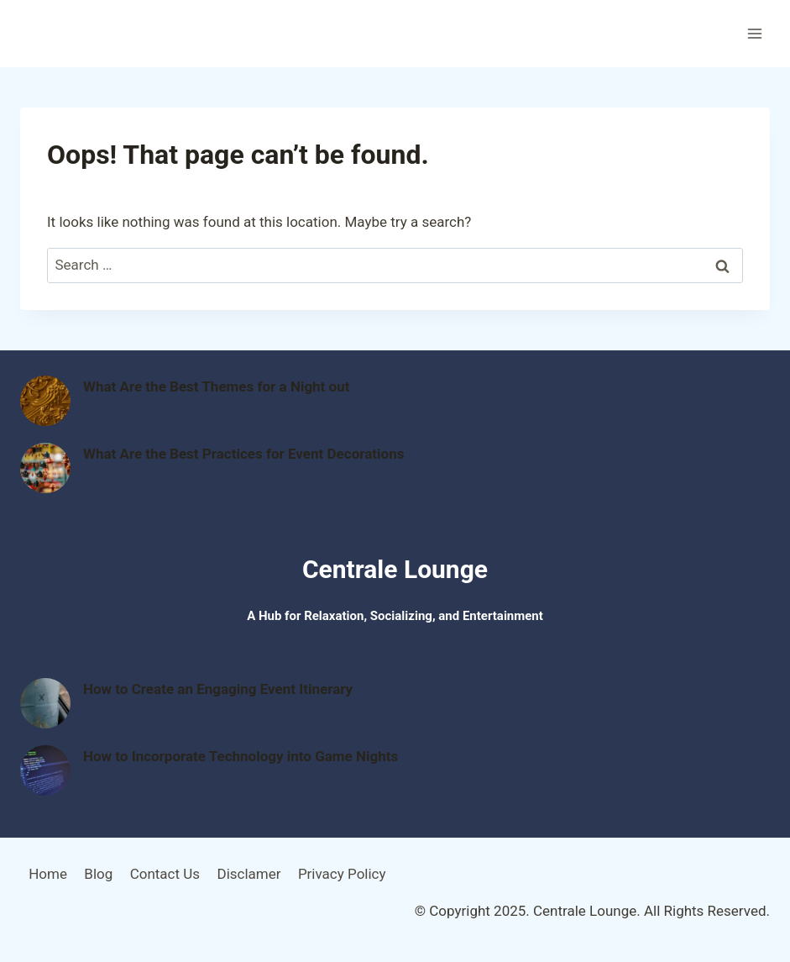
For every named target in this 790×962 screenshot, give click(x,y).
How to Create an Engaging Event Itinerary (218, 689)
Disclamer (248, 873)
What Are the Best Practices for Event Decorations (243, 453)
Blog (98, 873)
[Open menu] (754, 33)
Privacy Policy (342, 873)
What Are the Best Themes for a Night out (216, 386)
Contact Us (165, 873)
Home (48, 873)
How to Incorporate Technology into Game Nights (240, 756)
